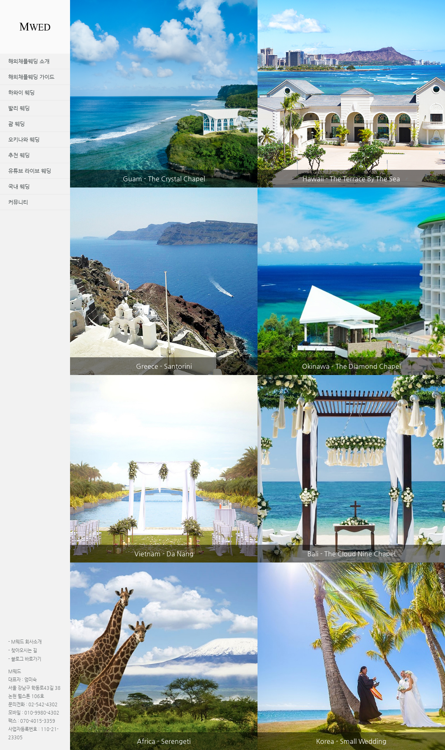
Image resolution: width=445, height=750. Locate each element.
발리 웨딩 (19, 108)
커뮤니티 (18, 202)
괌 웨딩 (16, 124)
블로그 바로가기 (24, 659)
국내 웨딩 (19, 186)
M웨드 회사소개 (25, 642)
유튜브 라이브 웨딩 (29, 171)
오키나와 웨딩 (24, 139)
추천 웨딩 (19, 155)
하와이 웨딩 (21, 92)
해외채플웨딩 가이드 (31, 77)
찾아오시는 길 (22, 650)
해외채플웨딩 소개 (28, 61)
